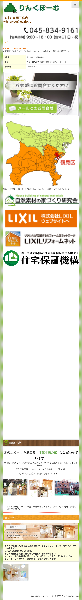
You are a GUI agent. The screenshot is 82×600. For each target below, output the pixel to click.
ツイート (8, 42)
